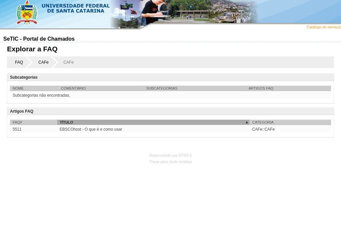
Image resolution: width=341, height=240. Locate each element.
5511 (17, 129)
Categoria (263, 122)
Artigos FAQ (260, 88)
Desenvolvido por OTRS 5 (170, 155)
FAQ (19, 62)
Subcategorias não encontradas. (41, 95)
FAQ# (17, 122)
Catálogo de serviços (324, 27)
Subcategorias (161, 88)
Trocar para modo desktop (170, 162)
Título (66, 122)
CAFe (43, 62)
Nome (18, 88)
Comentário (73, 88)
